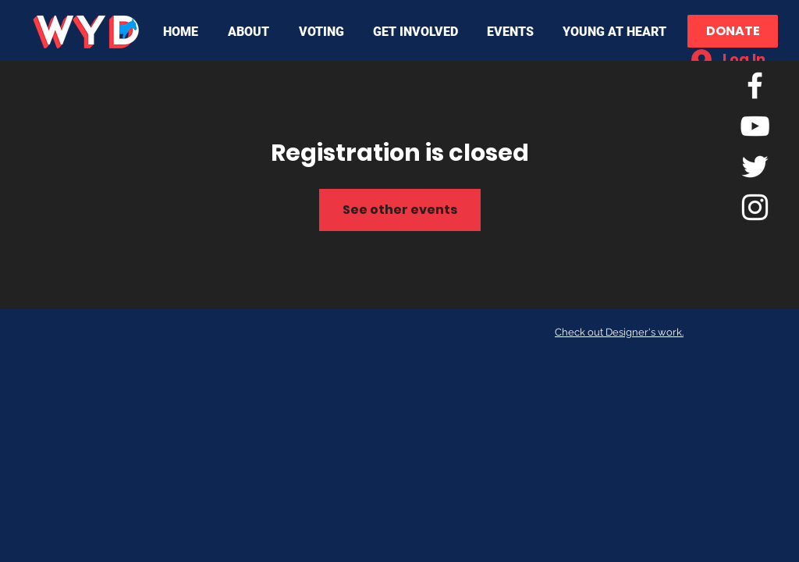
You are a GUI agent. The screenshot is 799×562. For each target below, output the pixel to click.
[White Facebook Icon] (754, 85)
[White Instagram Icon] (754, 207)
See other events (400, 210)
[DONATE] (732, 31)
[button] (251, 32)
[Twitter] (754, 166)
